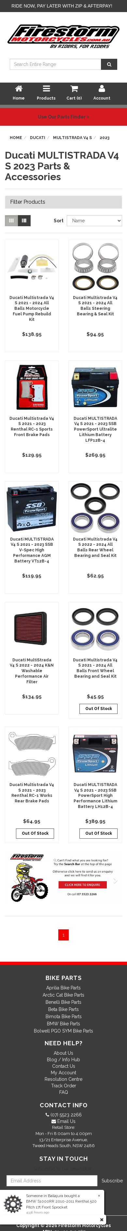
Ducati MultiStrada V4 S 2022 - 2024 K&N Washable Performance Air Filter (32, 671)
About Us (63, 1053)
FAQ (63, 1092)
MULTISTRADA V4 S (72, 137)
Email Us (66, 1121)
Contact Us (63, 1066)
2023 (104, 137)
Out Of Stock (98, 708)
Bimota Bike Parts (64, 1016)
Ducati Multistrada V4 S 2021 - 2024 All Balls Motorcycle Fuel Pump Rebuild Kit (31, 308)
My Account (63, 1072)
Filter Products (27, 202)
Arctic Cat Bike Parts (63, 995)
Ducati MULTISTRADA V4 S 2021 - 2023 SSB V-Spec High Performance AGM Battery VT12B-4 (32, 550)
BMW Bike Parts (63, 1023)
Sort (58, 220)
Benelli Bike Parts (63, 1002)
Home (16, 137)
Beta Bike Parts (63, 1009)
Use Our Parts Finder (63, 116)
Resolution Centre (63, 1079)
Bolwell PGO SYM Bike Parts (63, 1031)
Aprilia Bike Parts (63, 987)
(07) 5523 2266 (65, 1114)
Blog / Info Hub (63, 1059)
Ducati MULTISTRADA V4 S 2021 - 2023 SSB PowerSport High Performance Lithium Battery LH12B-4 (95, 795)
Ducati (37, 137)
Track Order (63, 1085)
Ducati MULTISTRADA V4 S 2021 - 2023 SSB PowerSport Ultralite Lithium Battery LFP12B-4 (95, 429)
